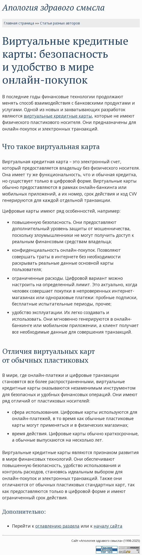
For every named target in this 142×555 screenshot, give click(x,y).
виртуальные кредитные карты (58, 116)
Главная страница (19, 23)
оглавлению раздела (57, 526)
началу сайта (108, 526)
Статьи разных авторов (60, 23)
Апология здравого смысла (53, 7)
